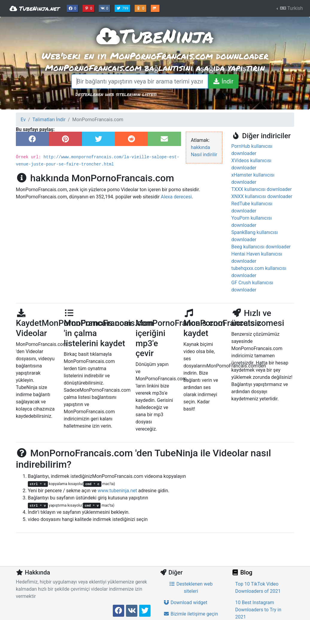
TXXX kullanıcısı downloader (261, 189)
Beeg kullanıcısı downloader (261, 247)
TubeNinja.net (35, 8)
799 (123, 7)
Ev (23, 119)
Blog (241, 572)
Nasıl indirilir (204, 154)
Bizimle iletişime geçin (190, 614)
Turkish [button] (291, 8)
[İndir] (223, 81)
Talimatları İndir (49, 119)
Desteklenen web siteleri (190, 587)
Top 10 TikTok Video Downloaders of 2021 (258, 587)
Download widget (185, 602)
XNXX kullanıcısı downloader (261, 196)
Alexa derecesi (176, 197)
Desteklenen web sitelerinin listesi (116, 94)
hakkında (200, 147)
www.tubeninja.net (117, 490)
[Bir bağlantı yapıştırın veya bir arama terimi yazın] (140, 81)
